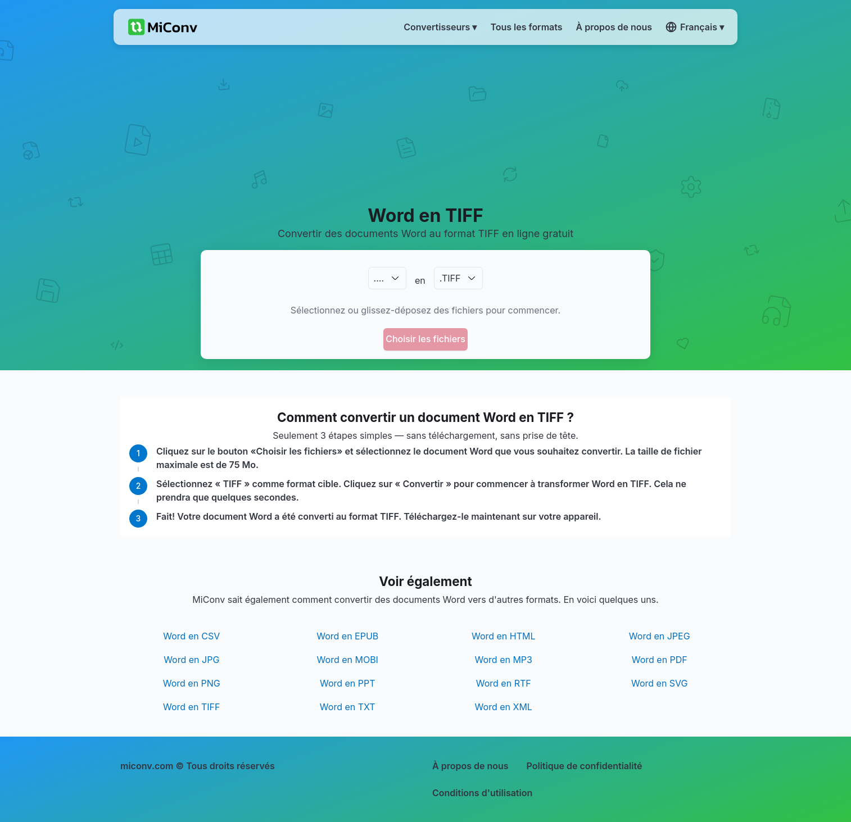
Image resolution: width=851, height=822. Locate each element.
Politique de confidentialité (584, 765)
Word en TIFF (191, 706)
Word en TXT (347, 706)
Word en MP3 (503, 659)
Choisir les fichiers (425, 338)
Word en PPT (347, 683)
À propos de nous (470, 765)
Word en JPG (191, 659)
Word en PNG (191, 683)
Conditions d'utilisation (482, 792)
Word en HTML (504, 636)
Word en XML (503, 706)
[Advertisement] (425, 124)
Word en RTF (503, 683)
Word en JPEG (659, 636)
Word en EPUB (347, 636)
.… (379, 278)
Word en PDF (659, 659)
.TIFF (450, 278)
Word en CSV (191, 636)
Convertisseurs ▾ (440, 26)
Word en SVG (659, 683)
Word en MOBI (347, 659)
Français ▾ (695, 27)
